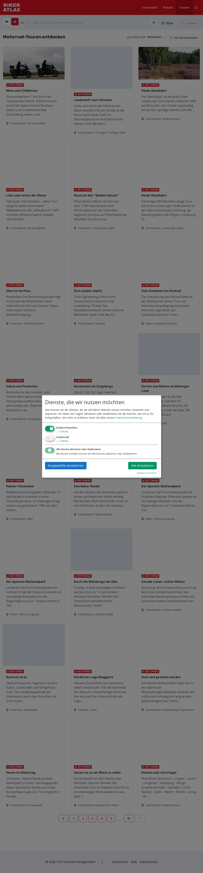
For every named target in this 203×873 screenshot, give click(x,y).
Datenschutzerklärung (129, 417)
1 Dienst (62, 431)
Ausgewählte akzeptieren (66, 466)
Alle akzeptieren (142, 466)
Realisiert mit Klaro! (147, 473)
